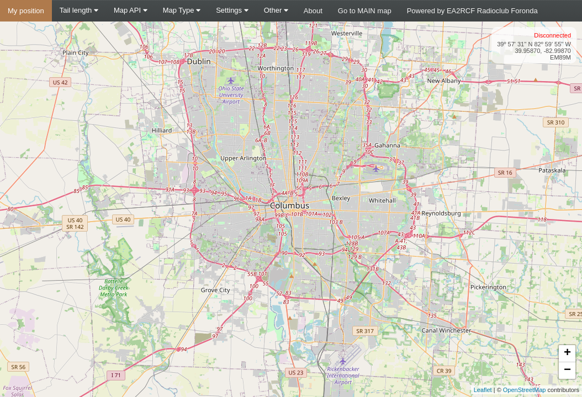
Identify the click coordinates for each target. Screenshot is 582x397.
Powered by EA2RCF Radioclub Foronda (472, 11)
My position (26, 11)
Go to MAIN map (364, 11)
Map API (130, 10)
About (313, 11)
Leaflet (483, 390)
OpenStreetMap (524, 390)
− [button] (567, 370)
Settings (232, 10)
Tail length (79, 10)
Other (276, 10)
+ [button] (567, 353)
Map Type (181, 10)
